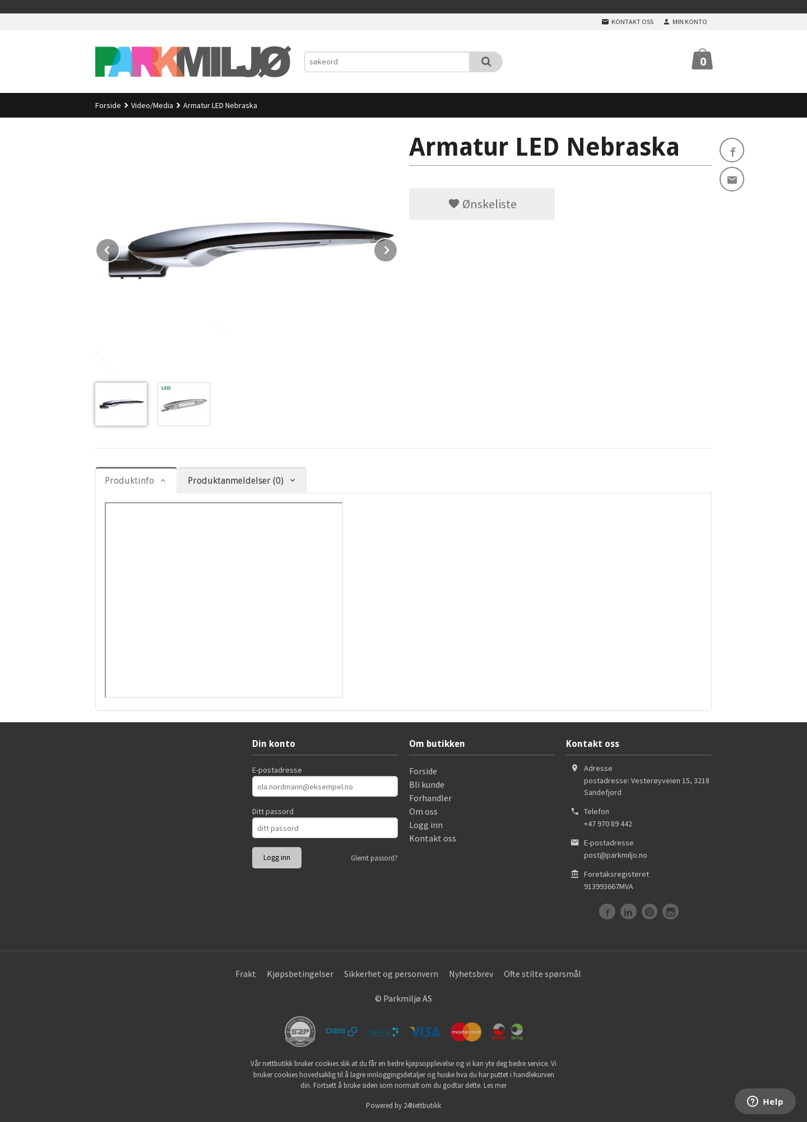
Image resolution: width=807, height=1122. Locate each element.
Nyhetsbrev (471, 973)
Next (397, 248)
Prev (119, 248)
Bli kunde (426, 784)
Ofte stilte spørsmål (542, 973)
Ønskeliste (482, 204)
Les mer (495, 1085)
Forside (108, 105)
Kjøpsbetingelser (300, 973)
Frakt (245, 973)
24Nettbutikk (422, 1105)
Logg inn (426, 824)
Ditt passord (273, 811)
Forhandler (430, 797)
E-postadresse (277, 770)
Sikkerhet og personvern (391, 973)
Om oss (423, 811)
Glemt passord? (374, 858)
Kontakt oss (432, 838)
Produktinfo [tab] (129, 480)
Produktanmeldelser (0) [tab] (236, 480)
